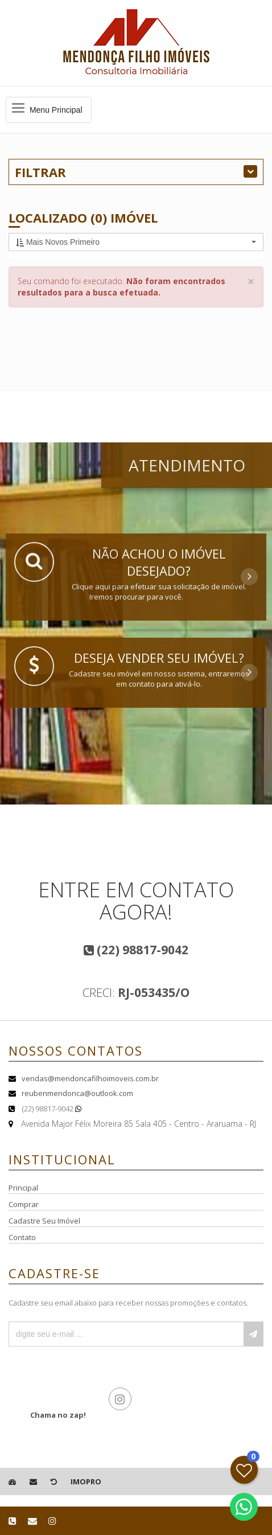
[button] (136, 242)
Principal (23, 1188)
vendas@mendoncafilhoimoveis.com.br (90, 1078)
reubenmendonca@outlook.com (77, 1093)
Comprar (24, 1204)
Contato (22, 1237)
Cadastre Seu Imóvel (44, 1221)
